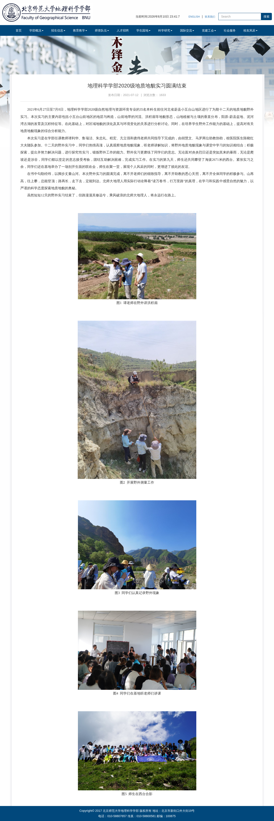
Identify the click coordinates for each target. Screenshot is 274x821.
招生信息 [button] (58, 30)
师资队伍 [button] (102, 30)
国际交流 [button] (187, 30)
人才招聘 (123, 30)
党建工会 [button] (209, 30)
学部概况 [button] (36, 30)
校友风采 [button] (250, 30)
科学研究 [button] (165, 30)
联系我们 (210, 16)
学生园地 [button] (143, 30)
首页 (19, 30)
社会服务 (230, 30)
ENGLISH (194, 16)
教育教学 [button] (80, 30)
